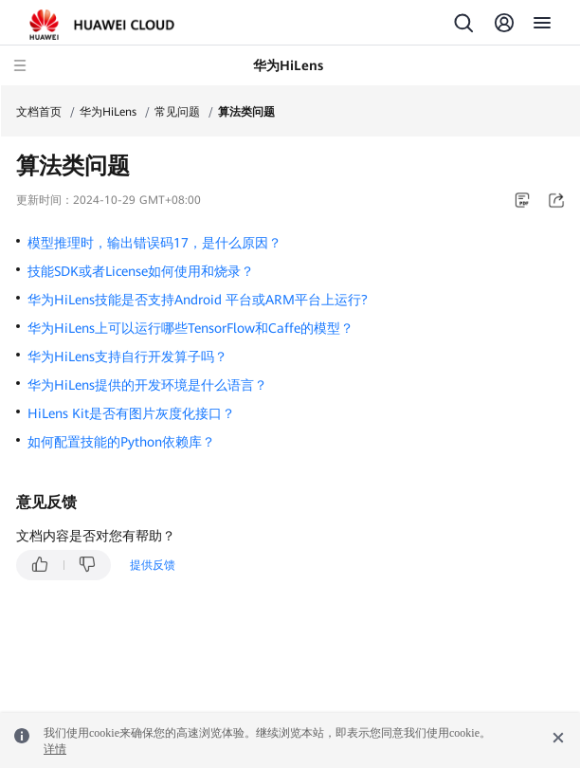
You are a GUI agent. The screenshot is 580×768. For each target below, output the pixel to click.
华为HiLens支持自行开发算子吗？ (127, 356)
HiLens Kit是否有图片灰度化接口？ (131, 413)
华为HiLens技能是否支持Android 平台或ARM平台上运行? (197, 299)
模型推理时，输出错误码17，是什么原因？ (154, 242)
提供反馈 (152, 565)
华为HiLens (108, 112)
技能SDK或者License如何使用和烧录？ (140, 271)
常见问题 (177, 112)
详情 (55, 749)
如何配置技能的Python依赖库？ (121, 441)
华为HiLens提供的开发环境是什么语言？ (147, 385)
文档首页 (39, 112)
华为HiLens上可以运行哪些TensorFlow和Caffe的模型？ (190, 328)
